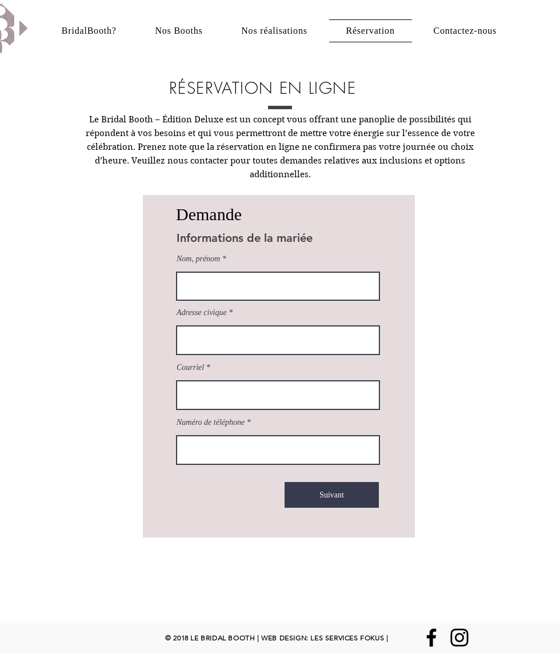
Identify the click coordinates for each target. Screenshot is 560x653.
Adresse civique (203, 313)
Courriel (190, 368)
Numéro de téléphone (211, 423)
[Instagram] (459, 638)
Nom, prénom (198, 259)
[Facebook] (431, 638)
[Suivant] (332, 495)
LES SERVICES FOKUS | (349, 638)
